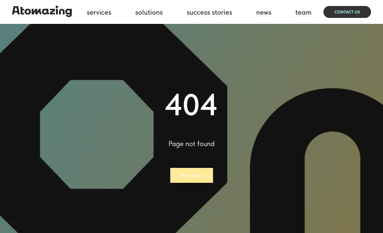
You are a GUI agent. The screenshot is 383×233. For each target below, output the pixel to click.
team (303, 12)
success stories (209, 12)
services (99, 12)
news (263, 12)
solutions (149, 12)
